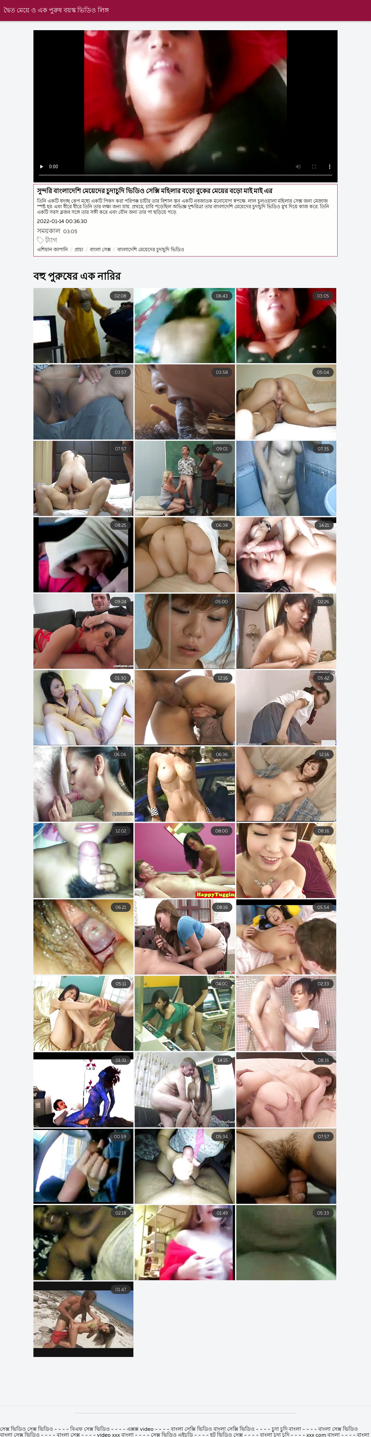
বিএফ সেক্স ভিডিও (90, 1429)
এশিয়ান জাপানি (52, 249)
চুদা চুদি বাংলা (287, 1429)
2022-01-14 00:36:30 (62, 221)
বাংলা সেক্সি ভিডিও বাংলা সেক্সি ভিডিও (213, 1429)
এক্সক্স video (140, 1429)
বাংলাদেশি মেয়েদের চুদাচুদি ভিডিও (150, 249)
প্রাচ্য (78, 249)
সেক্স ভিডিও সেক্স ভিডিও (26, 1429)
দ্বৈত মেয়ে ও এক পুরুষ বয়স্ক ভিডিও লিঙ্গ (56, 10)
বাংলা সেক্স (100, 249)
